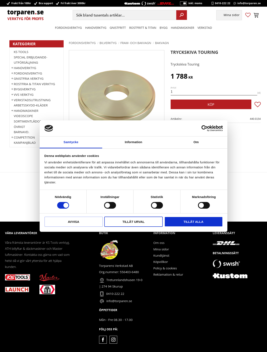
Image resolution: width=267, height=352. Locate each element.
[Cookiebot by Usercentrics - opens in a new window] (204, 128)
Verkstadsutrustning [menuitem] (32, 100)
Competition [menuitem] (24, 137)
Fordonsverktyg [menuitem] (68, 28)
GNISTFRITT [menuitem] (118, 28)
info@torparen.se (249, 3)
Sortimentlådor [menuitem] (28, 121)
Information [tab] (133, 142)
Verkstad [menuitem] (205, 28)
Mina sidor (161, 249)
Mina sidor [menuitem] (232, 15)
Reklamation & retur (168, 274)
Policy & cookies (165, 268)
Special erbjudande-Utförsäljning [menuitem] (30, 60)
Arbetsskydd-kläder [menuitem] (31, 105)
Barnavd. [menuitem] (21, 132)
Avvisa (73, 221)
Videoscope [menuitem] (23, 116)
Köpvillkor (160, 262)
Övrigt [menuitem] (19, 127)
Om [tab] (196, 142)
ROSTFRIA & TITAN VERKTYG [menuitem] (34, 84)
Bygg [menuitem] (164, 28)
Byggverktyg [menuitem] (24, 89)
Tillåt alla (193, 221)
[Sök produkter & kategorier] (124, 15)
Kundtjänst (161, 255)
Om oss (158, 243)
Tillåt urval (133, 221)
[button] (248, 15)
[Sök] (181, 15)
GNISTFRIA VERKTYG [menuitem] (28, 78)
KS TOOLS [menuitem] (21, 52)
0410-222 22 (222, 3)
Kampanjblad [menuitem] (25, 142)
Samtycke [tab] (71, 142)
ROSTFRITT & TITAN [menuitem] (142, 28)
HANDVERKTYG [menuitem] (95, 28)
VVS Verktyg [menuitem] (23, 94)
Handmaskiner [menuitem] (182, 28)
